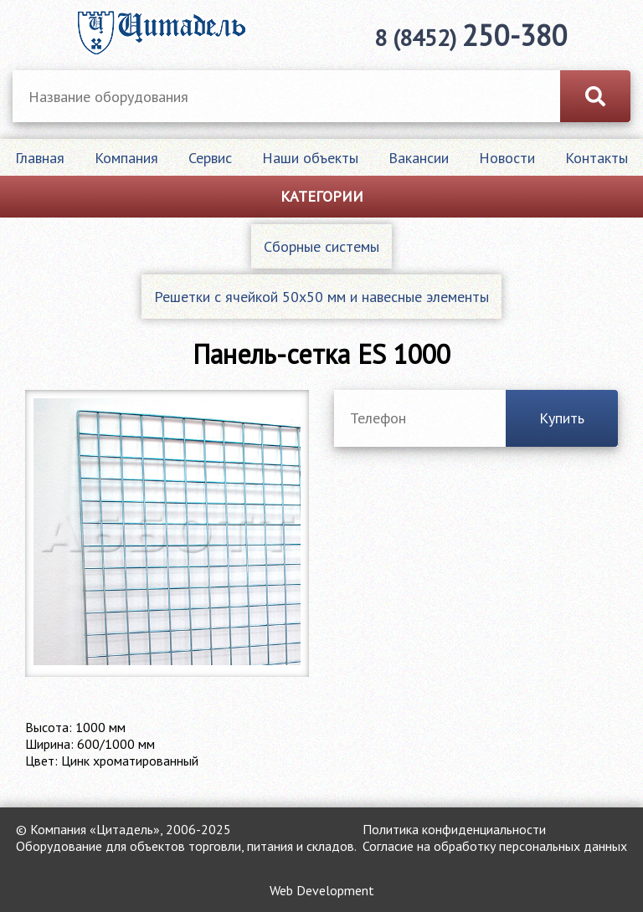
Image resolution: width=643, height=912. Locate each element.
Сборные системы (321, 246)
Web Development (322, 890)
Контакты (596, 157)
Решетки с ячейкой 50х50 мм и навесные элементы (321, 296)
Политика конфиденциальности (454, 829)
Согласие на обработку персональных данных (495, 846)
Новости (507, 157)
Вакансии (418, 157)
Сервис (210, 157)
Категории (321, 196)
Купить (561, 418)
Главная (39, 157)
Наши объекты (310, 157)
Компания (126, 157)
